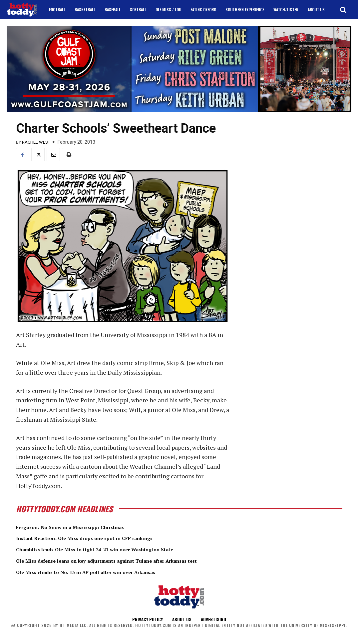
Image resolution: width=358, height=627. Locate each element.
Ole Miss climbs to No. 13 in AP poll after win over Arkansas (104, 571)
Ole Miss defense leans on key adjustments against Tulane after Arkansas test (132, 560)
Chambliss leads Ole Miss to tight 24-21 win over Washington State (116, 549)
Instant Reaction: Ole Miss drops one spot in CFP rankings (103, 538)
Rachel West (36, 142)
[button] (343, 10)
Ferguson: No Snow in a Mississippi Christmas (84, 527)
